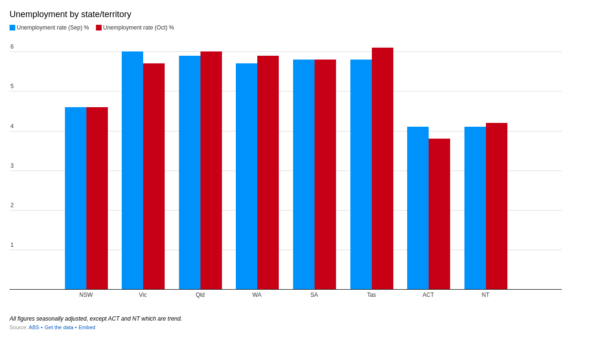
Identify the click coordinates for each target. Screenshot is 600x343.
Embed (87, 327)
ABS (34, 327)
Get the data (59, 327)
